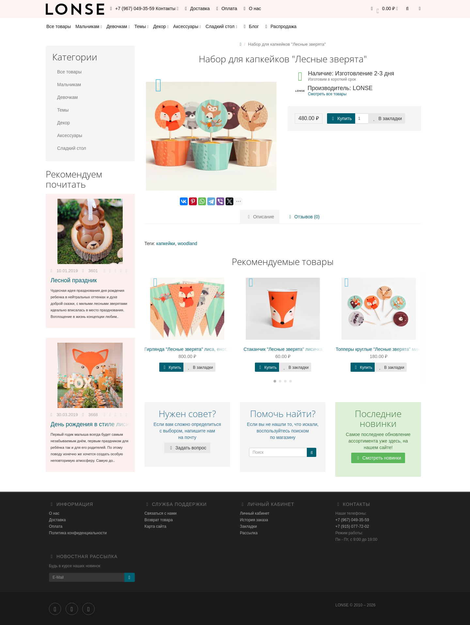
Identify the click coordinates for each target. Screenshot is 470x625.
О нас (251, 8)
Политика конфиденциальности (78, 533)
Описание (260, 216)
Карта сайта (155, 526)
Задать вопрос (187, 447)
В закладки (386, 118)
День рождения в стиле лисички (94, 424)
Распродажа (280, 26)
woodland (187, 243)
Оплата (225, 8)
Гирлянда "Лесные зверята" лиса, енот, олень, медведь (203, 349)
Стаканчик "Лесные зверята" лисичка (282, 349)
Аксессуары (187, 26)
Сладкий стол (221, 26)
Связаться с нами (161, 513)
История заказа (254, 520)
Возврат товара (159, 520)
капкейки (165, 243)
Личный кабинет (254, 513)
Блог (250, 26)
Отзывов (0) (303, 216)
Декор (160, 26)
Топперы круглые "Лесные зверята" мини (379, 349)
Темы (141, 26)
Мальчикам (88, 26)
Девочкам (118, 26)
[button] (383, 9)
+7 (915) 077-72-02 (352, 526)
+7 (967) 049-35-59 (352, 520)
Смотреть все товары (327, 94)
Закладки (248, 526)
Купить (341, 118)
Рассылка (249, 533)
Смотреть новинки (378, 458)
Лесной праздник (74, 280)
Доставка (196, 8)
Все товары (58, 26)
